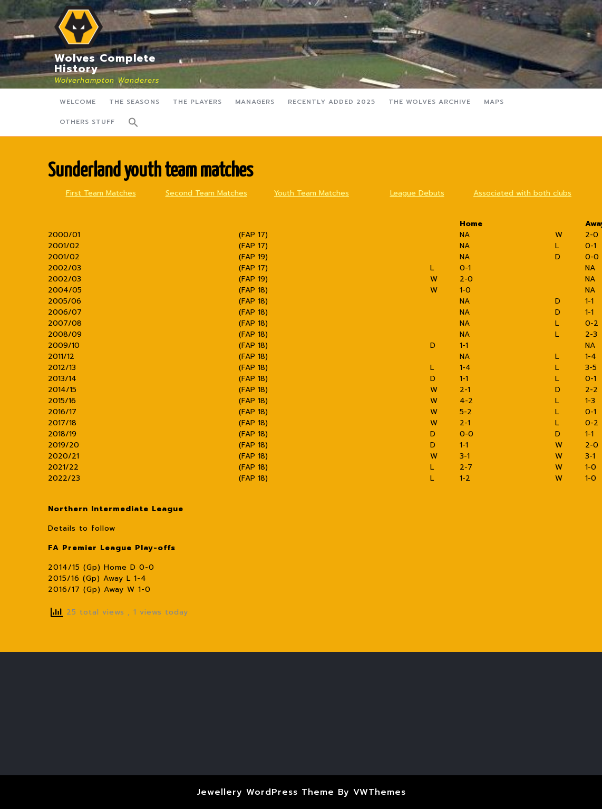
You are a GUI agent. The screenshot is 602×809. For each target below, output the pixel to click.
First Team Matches (101, 193)
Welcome (78, 101)
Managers (255, 101)
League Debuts (417, 193)
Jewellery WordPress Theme (265, 792)
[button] (133, 122)
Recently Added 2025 (331, 101)
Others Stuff (87, 121)
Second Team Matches (206, 193)
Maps (494, 101)
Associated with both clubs (522, 193)
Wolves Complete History (105, 63)
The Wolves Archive (430, 101)
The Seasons (134, 101)
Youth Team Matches (311, 193)
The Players (197, 101)
